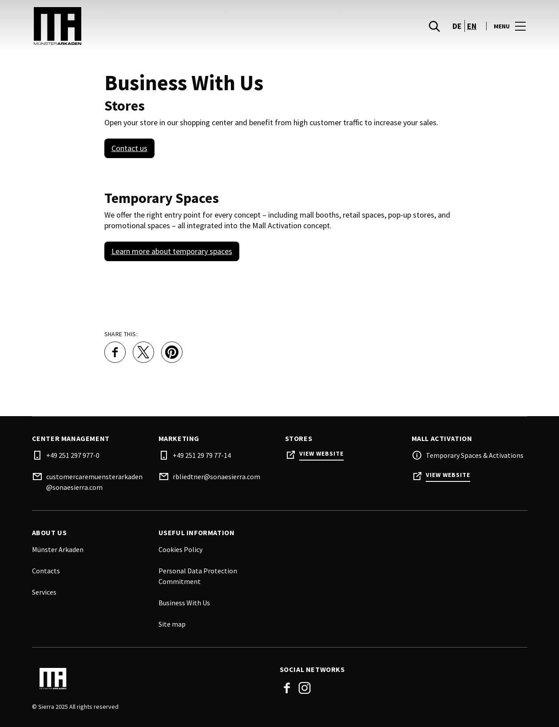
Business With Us (184, 602)
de (457, 27)
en (472, 27)
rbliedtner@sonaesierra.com (216, 476)
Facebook (287, 688)
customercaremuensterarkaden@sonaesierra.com (94, 482)
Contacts (46, 570)
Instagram (304, 688)
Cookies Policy (180, 549)
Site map (172, 624)
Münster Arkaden (57, 549)
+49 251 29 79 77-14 (202, 455)
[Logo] (150, 678)
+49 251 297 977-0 (72, 455)
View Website (321, 453)
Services (44, 592)
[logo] (157, 26)
